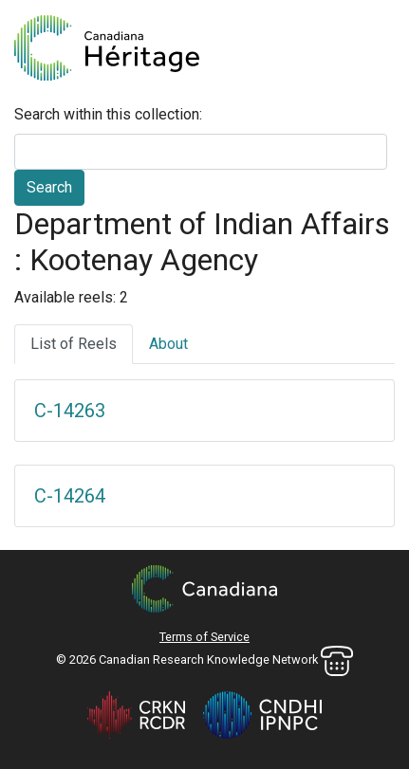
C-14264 (69, 496)
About (168, 344)
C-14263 (69, 410)
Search (49, 187)
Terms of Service (204, 637)
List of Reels (73, 344)
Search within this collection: (108, 114)
